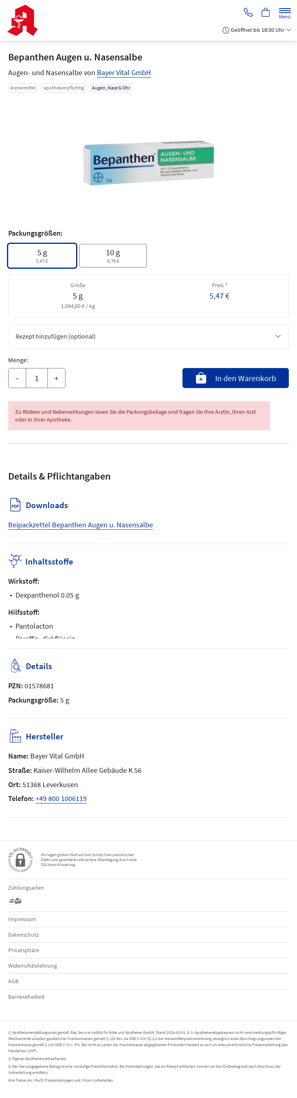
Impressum (22, 919)
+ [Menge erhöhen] (56, 378)
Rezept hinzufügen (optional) (148, 336)
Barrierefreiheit (26, 996)
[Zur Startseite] (25, 20)
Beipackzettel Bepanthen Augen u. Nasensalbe (80, 524)
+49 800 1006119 (61, 798)
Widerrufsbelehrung (32, 965)
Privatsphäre (23, 950)
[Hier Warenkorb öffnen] (265, 13)
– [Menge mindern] (17, 378)
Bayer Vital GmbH (124, 72)
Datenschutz (23, 934)
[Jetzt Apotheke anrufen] (247, 13)
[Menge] (37, 378)
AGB (13, 981)
